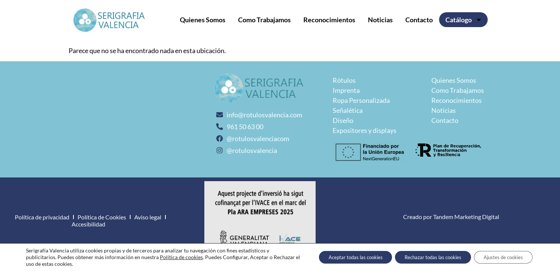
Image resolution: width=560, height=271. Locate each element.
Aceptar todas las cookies (339, 257)
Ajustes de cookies (500, 257)
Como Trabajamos (264, 20)
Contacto (419, 20)
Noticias (380, 20)
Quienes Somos (202, 20)
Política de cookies (181, 257)
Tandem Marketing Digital (466, 216)
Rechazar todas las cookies (423, 257)
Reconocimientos (329, 20)
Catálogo (463, 20)
